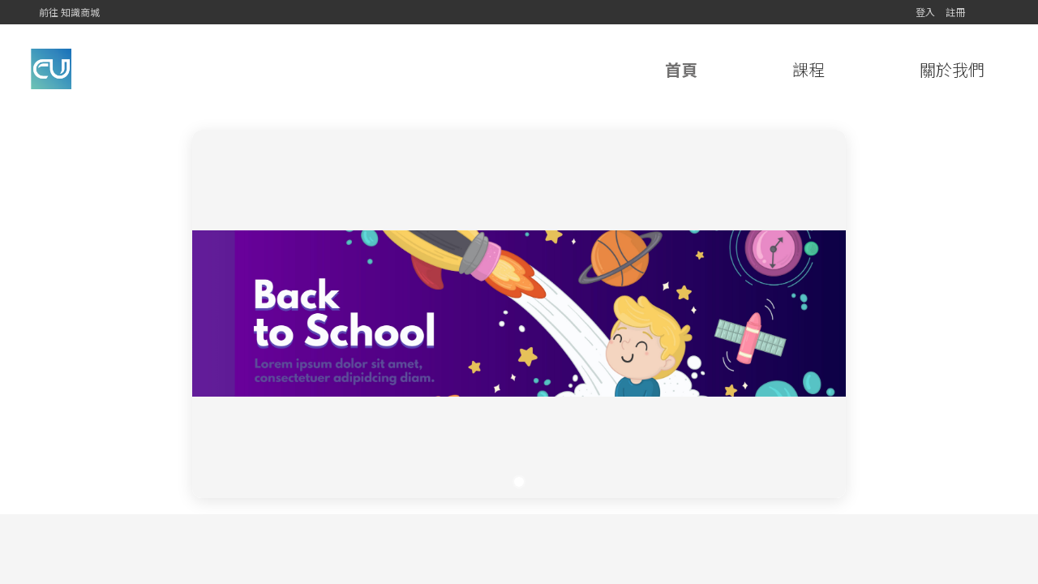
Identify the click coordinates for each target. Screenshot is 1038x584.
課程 (808, 69)
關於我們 (952, 69)
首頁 (681, 69)
